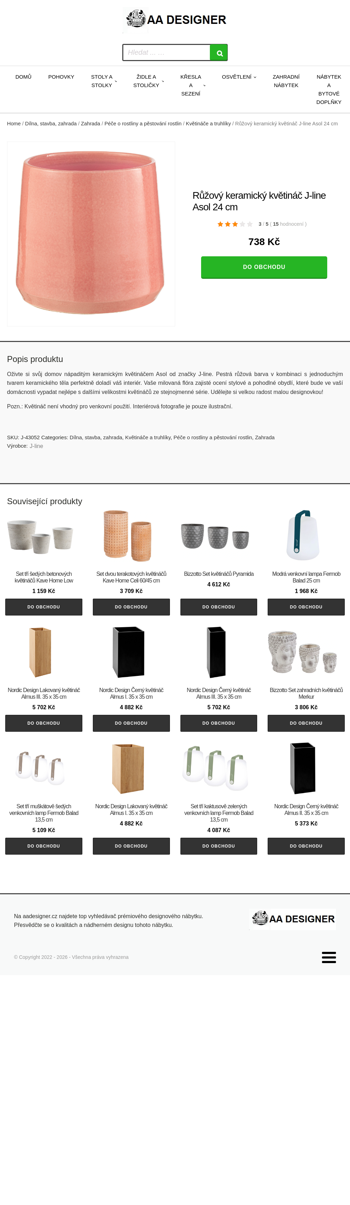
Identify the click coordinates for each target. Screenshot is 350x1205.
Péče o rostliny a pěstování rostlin (142, 123)
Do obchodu (264, 267)
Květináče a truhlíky (208, 123)
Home (14, 123)
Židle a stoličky (146, 81)
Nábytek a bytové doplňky (329, 89)
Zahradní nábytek (286, 81)
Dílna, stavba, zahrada (51, 123)
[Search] (218, 52)
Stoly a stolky (101, 81)
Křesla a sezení (190, 85)
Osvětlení (236, 77)
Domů (23, 77)
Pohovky (61, 77)
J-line (36, 446)
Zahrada (90, 123)
